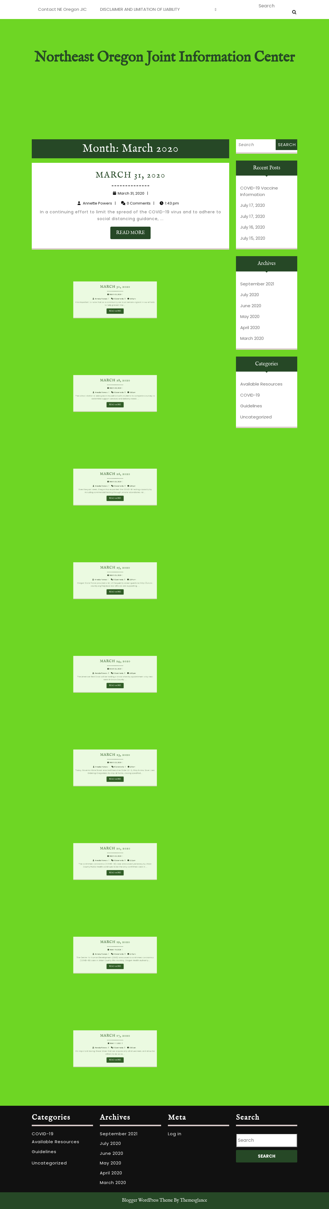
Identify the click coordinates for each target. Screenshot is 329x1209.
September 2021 (257, 284)
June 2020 (250, 306)
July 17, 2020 (252, 205)
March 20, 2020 (94, 857)
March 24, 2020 (94, 670)
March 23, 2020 (94, 763)
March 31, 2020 (130, 178)
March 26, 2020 (94, 482)
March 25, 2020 (94, 576)
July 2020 (249, 295)
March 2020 (252, 338)
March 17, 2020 (94, 1044)
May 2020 (250, 316)
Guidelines (251, 406)
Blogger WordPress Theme (147, 1200)
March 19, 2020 (94, 950)
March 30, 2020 (94, 295)
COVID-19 (250, 395)
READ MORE (133, 232)
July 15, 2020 (252, 238)
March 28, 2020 (94, 389)
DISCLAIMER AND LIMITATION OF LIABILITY (140, 9)
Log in (175, 1134)
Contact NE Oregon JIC (62, 9)
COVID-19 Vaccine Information (259, 191)
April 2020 (250, 327)
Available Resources (261, 384)
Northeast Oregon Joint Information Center (164, 58)
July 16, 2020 (252, 227)
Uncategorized (256, 417)
